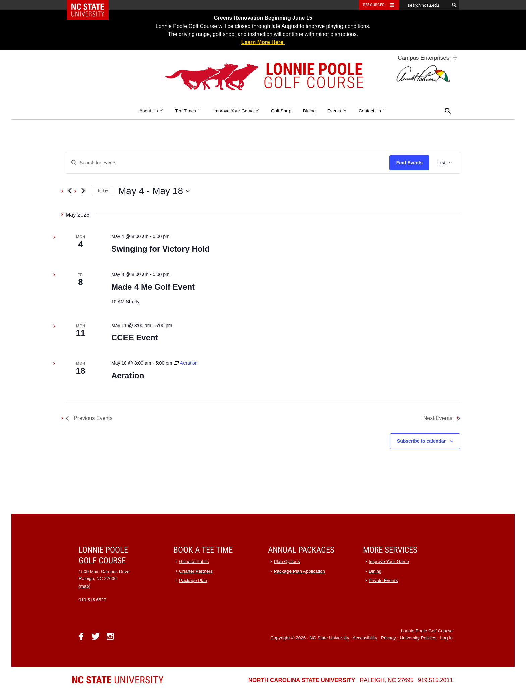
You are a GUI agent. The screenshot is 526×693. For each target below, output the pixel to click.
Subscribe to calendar (421, 441)
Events (337, 110)
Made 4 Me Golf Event (154, 286)
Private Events (383, 580)
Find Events (409, 162)
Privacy (388, 638)
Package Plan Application (299, 571)
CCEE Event (134, 337)
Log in (446, 638)
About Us (151, 110)
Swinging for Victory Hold (160, 248)
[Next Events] (83, 191)
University (118, 680)
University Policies (418, 638)
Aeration (127, 375)
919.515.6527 (92, 599)
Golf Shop (281, 110)
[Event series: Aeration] (185, 363)
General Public (194, 561)
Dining (309, 110)
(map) (84, 586)
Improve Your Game (236, 110)
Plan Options (287, 561)
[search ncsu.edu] (424, 5)
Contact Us (373, 110)
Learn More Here (263, 42)
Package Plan (193, 580)
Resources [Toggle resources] (373, 5)
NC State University (329, 638)
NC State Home (92, 5)
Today (102, 190)
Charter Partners (196, 571)
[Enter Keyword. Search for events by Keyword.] (227, 162)
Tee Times (188, 110)
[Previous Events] (70, 191)
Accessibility (365, 638)
